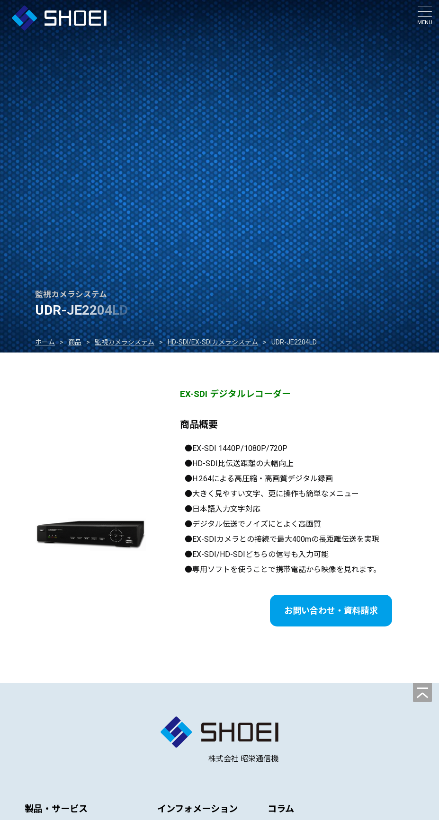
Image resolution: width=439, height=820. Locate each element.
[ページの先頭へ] (422, 692)
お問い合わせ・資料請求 (331, 611)
